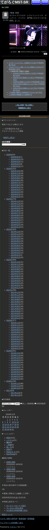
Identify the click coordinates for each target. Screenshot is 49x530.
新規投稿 (36, 2)
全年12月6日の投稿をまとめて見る (25, 84)
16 (10, 425)
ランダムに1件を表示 (14, 508)
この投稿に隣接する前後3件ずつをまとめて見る (25, 92)
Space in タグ (11, 452)
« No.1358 (19, 105)
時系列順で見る (14, 69)
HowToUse (10, 454)
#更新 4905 (10, 462)
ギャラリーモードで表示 (16, 506)
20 (3, 427)
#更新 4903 (10, 476)
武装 (8, 449)
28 (6, 429)
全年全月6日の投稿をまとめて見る (25, 88)
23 (10, 427)
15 (8, 425)
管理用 (45, 2)
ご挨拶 (9, 445)
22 (8, 427)
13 (3, 425)
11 (15, 422)
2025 (9, 169)
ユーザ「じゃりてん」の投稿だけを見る (23, 63)
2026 (9, 155)
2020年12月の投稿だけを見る (23, 78)
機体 (8, 442)
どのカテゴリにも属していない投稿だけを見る (25, 67)
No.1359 (5, 20)
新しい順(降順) (27, 404)
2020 (9, 320)
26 (18, 427)
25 (15, 427)
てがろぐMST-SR (14, 2)
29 (8, 429)
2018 (9, 381)
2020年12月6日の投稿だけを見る (24, 73)
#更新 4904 (10, 469)
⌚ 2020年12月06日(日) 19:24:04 (28, 52)
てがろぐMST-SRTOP (8, 519)
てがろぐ (13, 527)
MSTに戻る (9, 138)
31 (13, 429)
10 (13, 422)
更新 (8, 438)
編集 (45, 53)
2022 (9, 260)
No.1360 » (29, 105)
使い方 (9, 447)
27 (3, 429)
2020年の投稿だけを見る (22, 82)
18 (15, 425)
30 (10, 429)
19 (18, 425)
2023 (9, 229)
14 (6, 425)
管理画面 (30, 519)
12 (18, 422)
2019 (9, 351)
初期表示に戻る (24, 108)
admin (15, 52)
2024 (9, 199)
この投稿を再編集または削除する (20, 94)
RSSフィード (7, 515)
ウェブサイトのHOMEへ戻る (11, 523)
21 (6, 427)
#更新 (12, 13)
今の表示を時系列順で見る (17, 510)
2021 (9, 290)
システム (9, 440)
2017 (9, 391)
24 (13, 427)
